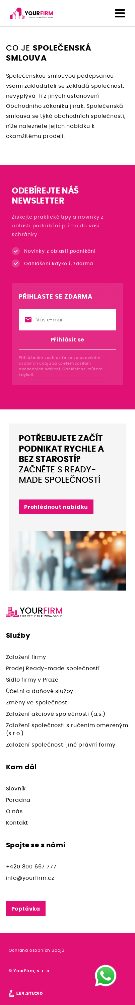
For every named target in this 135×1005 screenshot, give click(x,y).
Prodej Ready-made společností (53, 668)
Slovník (16, 788)
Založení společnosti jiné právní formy (61, 745)
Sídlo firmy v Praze (32, 680)
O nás (14, 811)
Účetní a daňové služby (40, 691)
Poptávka (25, 909)
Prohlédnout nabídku (56, 507)
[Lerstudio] (26, 993)
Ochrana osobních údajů (37, 950)
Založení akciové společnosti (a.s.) (56, 714)
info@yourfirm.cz (30, 878)
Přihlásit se (68, 339)
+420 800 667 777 (31, 866)
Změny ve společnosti (37, 702)
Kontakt (17, 823)
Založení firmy (26, 657)
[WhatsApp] (105, 975)
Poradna (18, 800)
